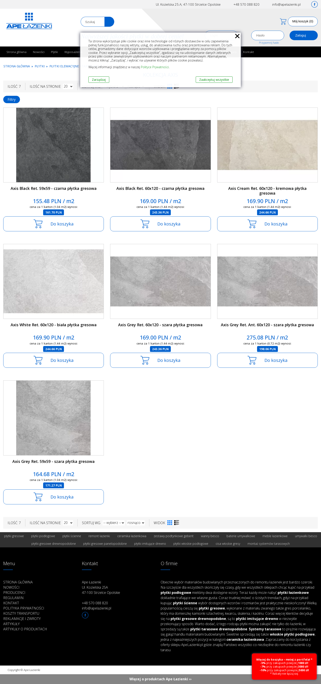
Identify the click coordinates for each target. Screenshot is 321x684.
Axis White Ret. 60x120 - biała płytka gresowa (54, 324)
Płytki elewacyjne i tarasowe (73, 66)
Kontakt (248, 52)
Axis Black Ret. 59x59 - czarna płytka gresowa (54, 188)
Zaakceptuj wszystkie (214, 80)
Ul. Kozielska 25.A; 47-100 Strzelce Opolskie (188, 4)
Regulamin (13, 597)
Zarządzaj (99, 80)
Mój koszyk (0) (302, 21)
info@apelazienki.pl (286, 4)
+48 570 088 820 (246, 4)
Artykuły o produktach (25, 629)
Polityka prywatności (23, 608)
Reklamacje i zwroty (22, 618)
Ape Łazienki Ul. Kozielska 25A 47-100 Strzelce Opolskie (101, 587)
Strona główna (16, 52)
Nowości (38, 52)
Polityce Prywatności (155, 67)
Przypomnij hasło (269, 42)
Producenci (14, 592)
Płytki (54, 52)
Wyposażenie (73, 52)
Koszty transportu (21, 613)
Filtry (12, 99)
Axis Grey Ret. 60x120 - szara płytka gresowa (160, 324)
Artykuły (11, 623)
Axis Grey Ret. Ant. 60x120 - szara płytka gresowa (267, 324)
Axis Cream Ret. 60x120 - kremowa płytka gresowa (267, 191)
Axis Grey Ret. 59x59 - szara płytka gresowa (53, 461)
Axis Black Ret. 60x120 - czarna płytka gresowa (160, 188)
